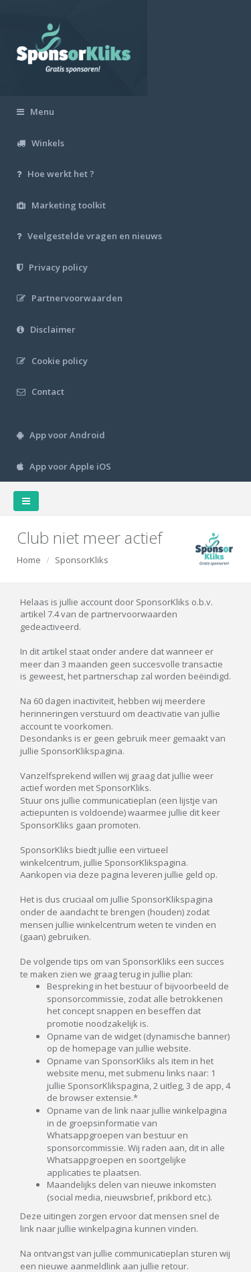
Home (29, 560)
